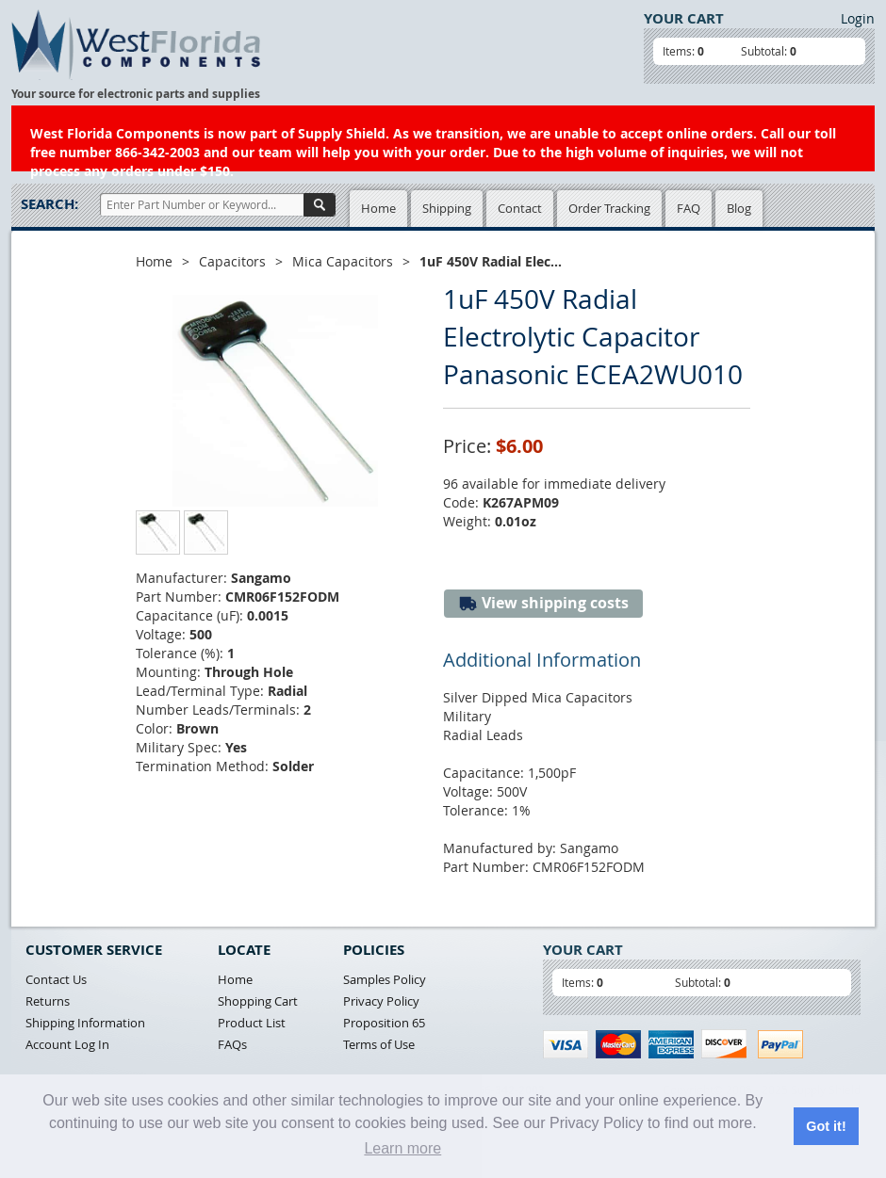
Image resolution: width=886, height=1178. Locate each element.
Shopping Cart (258, 1000)
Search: (49, 204)
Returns (47, 1000)
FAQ (688, 208)
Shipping (446, 208)
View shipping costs (543, 603)
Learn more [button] (402, 1148)
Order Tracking (609, 208)
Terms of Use (379, 1044)
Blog (739, 208)
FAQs (232, 1044)
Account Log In (67, 1044)
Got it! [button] (825, 1126)
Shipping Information (85, 1022)
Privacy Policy (381, 1000)
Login (858, 18)
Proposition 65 (384, 1022)
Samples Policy (384, 979)
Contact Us (56, 979)
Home (378, 208)
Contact (520, 208)
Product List (252, 1022)
